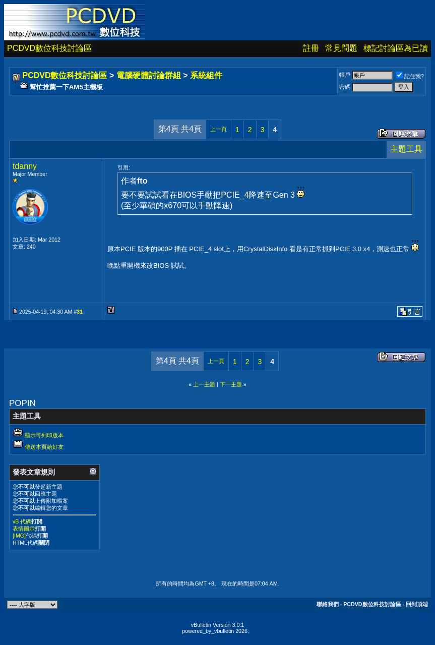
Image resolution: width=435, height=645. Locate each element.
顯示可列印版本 (44, 435)
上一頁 (218, 129)
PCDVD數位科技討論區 (49, 48)
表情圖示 (24, 528)
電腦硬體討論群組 (148, 75)
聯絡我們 (328, 604)
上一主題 (204, 384)
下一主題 (231, 384)
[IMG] (19, 536)
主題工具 (406, 149)
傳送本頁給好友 (44, 447)
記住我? (410, 76)
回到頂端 (417, 604)
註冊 (311, 48)
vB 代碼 (22, 521)
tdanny (25, 166)
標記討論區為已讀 (395, 48)
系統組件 (206, 75)
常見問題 (341, 48)
